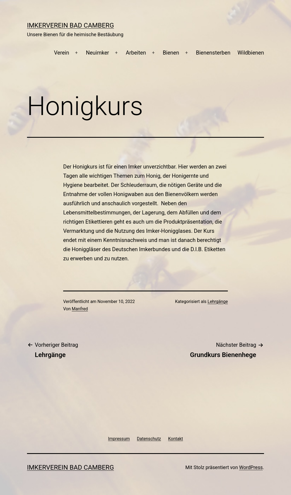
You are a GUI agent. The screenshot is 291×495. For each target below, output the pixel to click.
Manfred (80, 308)
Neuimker (97, 52)
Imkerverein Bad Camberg (70, 25)
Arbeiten (136, 52)
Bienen (171, 52)
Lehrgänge (218, 301)
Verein (61, 52)
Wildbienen (251, 52)
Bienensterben (213, 52)
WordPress (251, 467)
